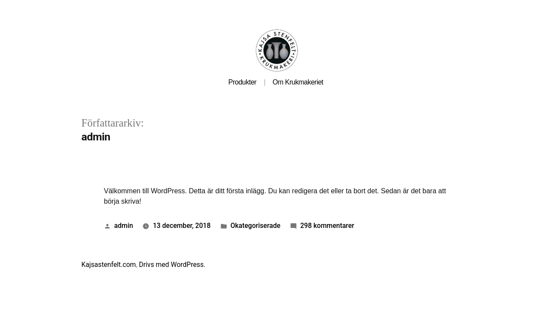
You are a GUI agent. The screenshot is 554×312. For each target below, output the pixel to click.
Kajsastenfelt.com (108, 264)
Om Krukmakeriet (298, 82)
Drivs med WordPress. (172, 264)
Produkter (243, 82)
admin (123, 225)
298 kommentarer (327, 225)
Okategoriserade (255, 225)
